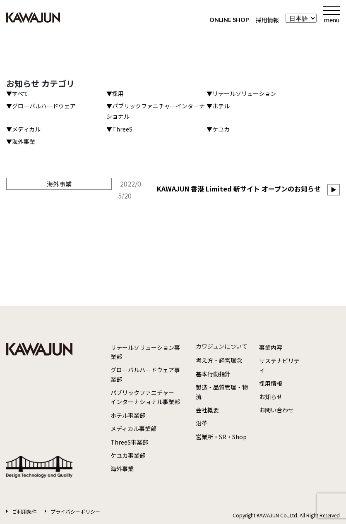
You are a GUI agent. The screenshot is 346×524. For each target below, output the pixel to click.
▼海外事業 (20, 141)
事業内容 (270, 347)
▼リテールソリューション (241, 93)
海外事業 (122, 468)
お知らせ (270, 396)
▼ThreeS (119, 129)
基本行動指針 (213, 374)
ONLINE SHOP (229, 20)
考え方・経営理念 (219, 360)
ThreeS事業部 (129, 442)
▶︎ (333, 189)
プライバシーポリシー (75, 511)
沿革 (201, 423)
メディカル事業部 (133, 428)
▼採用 (115, 93)
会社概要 (207, 410)
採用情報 (267, 20)
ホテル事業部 (128, 415)
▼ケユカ (218, 129)
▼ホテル (218, 106)
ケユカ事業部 (128, 455)
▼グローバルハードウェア (41, 106)
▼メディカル (23, 129)
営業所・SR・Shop (221, 437)
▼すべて (17, 93)
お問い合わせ (276, 410)
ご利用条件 (24, 511)
